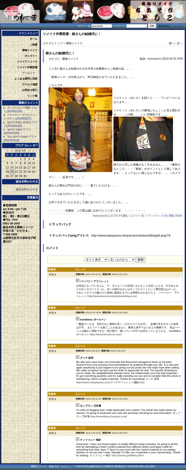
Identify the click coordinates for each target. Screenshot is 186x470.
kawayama (155, 58)
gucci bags (14, 129)
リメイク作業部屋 (27, 67)
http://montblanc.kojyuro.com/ (108, 416)
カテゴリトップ (52, 43)
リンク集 (32, 95)
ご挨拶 (33, 44)
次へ (179, 43)
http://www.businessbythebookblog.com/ (112, 296)
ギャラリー (31, 55)
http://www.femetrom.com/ (106, 334)
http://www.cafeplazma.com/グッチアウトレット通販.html (110, 382)
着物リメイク (29, 50)
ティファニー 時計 (18, 107)
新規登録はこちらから (171, 26)
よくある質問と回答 (25, 78)
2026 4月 (20, 150)
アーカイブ (28, 73)
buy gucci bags (17, 136)
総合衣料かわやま (27, 189)
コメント (135, 215)
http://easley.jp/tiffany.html (128, 455)
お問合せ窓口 (29, 90)
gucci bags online (19, 122)
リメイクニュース (27, 61)
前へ (171, 43)
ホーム (33, 38)
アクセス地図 (29, 84)
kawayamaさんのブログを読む (110, 215)
